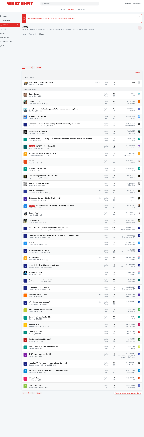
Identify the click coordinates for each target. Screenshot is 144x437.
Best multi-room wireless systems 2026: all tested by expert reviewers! (53, 18)
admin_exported (36, 199)
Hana (99, 397)
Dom (32, 147)
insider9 (98, 272)
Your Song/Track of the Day (123, 155)
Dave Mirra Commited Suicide (42, 330)
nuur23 (98, 223)
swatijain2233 (35, 317)
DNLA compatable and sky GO (42, 367)
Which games (36, 271)
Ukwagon (34, 354)
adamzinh (98, 169)
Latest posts (115, 207)
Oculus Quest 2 (37, 229)
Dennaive (98, 110)
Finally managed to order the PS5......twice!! (47, 182)
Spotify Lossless (119, 258)
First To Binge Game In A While (42, 323)
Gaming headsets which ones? (42, 352)
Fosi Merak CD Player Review (123, 242)
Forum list (71, 9)
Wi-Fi (115, 181)
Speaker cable (118, 135)
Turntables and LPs (120, 171)
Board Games (36, 94)
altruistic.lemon (36, 405)
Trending (62, 9)
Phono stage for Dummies (122, 165)
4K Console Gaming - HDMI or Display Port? (47, 205)
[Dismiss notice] (139, 17)
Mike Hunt (34, 192)
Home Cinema (118, 201)
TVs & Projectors (119, 238)
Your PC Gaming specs (39, 197)
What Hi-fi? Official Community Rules (45, 82)
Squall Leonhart (36, 258)
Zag (32, 347)
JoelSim (33, 398)
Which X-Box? (36, 396)
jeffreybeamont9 (36, 340)
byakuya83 (97, 295)
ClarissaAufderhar (36, 162)
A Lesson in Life (37, 338)
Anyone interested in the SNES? (43, 293)
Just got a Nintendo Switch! (41, 300)
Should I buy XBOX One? (40, 308)
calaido (33, 310)
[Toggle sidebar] (139, 28)
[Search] (67, 3)
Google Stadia (36, 222)
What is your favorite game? (41, 315)
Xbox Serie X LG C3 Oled (40, 136)
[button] (4, 3)
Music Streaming (119, 262)
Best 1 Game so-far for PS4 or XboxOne (45, 360)
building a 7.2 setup (120, 250)
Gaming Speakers (37, 345)
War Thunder (36, 167)
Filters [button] (103, 72)
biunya (33, 96)
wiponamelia (97, 103)
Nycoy (33, 216)
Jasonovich (34, 103)
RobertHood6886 (36, 155)
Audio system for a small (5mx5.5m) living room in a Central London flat (127, 222)
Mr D (99, 214)
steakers (33, 369)
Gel (100, 96)
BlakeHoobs (97, 154)
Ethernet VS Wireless (121, 175)
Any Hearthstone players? (40, 175)
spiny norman (97, 339)
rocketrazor (34, 390)
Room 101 (117, 185)
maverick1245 (96, 347)
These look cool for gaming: (41, 263)
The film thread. (119, 196)
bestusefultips (96, 354)
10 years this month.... (39, 286)
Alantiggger (34, 273)
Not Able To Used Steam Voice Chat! (44, 160)
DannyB (98, 362)
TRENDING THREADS (117, 130)
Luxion (33, 325)
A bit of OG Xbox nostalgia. (41, 190)
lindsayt (33, 169)
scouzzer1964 (35, 231)
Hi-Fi (115, 140)
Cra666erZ (34, 138)
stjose (33, 121)
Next (40, 67)
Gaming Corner (36, 101)
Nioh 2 (33, 256)
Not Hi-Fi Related (119, 191)
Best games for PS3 (38, 403)
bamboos (98, 317)
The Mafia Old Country (39, 118)
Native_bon (97, 324)
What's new (81, 9)
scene (33, 224)
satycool (33, 362)
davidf (33, 288)
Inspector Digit (96, 310)
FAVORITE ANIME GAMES (47, 153)
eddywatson (35, 207)
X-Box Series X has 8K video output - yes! (46, 278)
